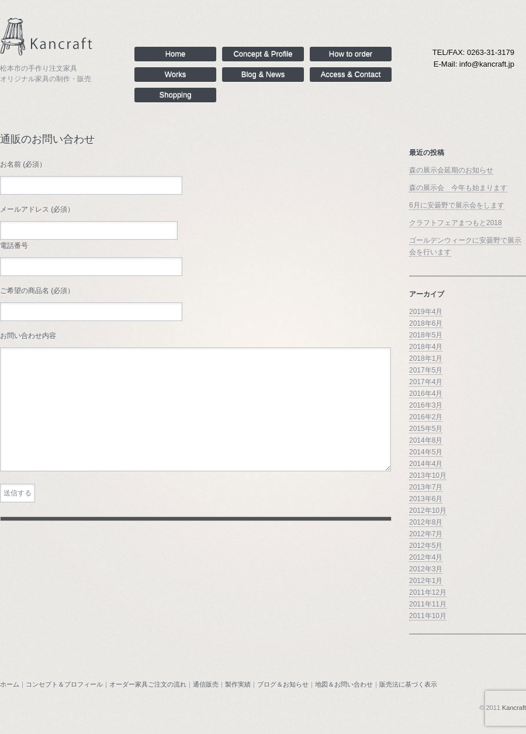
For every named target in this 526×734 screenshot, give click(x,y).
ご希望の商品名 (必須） (37, 291)
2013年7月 (425, 487)
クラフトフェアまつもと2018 (455, 223)
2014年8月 (425, 440)
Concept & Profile (262, 54)
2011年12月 (428, 592)
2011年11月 (428, 604)
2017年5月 (425, 370)
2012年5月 (425, 546)
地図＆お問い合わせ (344, 684)
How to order (350, 54)
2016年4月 (425, 394)
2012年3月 (425, 569)
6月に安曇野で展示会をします (456, 205)
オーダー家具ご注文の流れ (147, 684)
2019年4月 (425, 312)
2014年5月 (425, 452)
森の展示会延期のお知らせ (451, 170)
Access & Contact (351, 74)
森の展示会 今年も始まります (458, 188)
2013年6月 (425, 499)
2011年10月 (428, 616)
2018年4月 (425, 347)
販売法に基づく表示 (408, 684)
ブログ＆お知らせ (283, 684)
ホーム (9, 684)
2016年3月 (425, 405)
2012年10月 (428, 510)
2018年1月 (425, 358)
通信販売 (206, 684)
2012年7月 (425, 534)
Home (175, 54)
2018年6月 (425, 323)
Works (175, 74)
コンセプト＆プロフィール (64, 684)
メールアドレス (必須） (37, 209)
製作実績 (238, 684)
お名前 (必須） (23, 164)
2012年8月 (425, 522)
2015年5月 (425, 429)
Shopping (176, 95)
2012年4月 (425, 557)
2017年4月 (425, 382)
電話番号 (14, 246)
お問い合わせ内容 (28, 336)
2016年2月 (425, 417)
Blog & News (263, 74)
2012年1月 (425, 581)
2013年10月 (428, 475)
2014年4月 (425, 464)
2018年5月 (425, 335)
